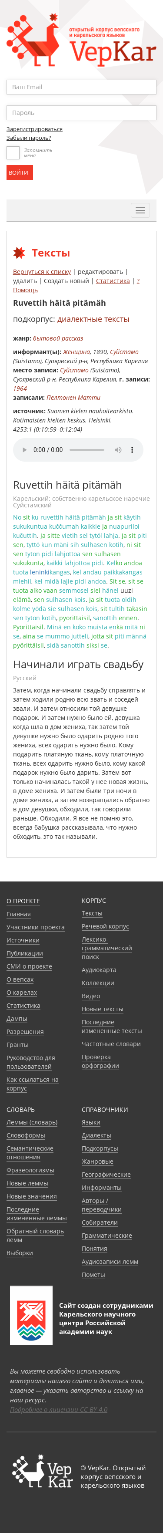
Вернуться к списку (42, 271)
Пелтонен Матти (73, 397)
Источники (23, 940)
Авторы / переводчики (102, 1204)
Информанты (102, 1187)
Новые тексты (102, 1009)
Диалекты (96, 1135)
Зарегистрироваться (35, 129)
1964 (20, 388)
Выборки (20, 1253)
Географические (106, 1174)
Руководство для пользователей (31, 1062)
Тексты (92, 913)
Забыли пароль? (29, 138)
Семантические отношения (30, 1152)
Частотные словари (111, 1044)
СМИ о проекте (29, 966)
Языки (91, 1122)
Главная (19, 914)
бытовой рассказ (58, 338)
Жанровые (97, 1161)
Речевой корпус (105, 926)
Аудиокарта (99, 970)
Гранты (18, 1044)
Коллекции (98, 983)
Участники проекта (36, 927)
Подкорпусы (100, 1148)
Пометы (93, 1274)
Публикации (25, 953)
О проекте (23, 901)
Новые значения (32, 1196)
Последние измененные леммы (37, 1213)
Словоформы (26, 1135)
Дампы (17, 1018)
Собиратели (100, 1222)
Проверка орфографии (100, 1061)
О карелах (22, 992)
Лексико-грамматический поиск (107, 948)
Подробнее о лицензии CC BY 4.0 (58, 1409)
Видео (91, 996)
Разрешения (25, 1031)
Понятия (94, 1248)
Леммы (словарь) (32, 1122)
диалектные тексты (93, 319)
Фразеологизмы (30, 1170)
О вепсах (20, 979)
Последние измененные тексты (112, 1026)
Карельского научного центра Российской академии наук (97, 1323)
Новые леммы (27, 1183)
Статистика (113, 281)
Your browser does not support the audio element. (78, 450)
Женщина (76, 352)
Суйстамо (124, 352)
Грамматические (107, 1235)
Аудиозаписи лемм (110, 1261)
